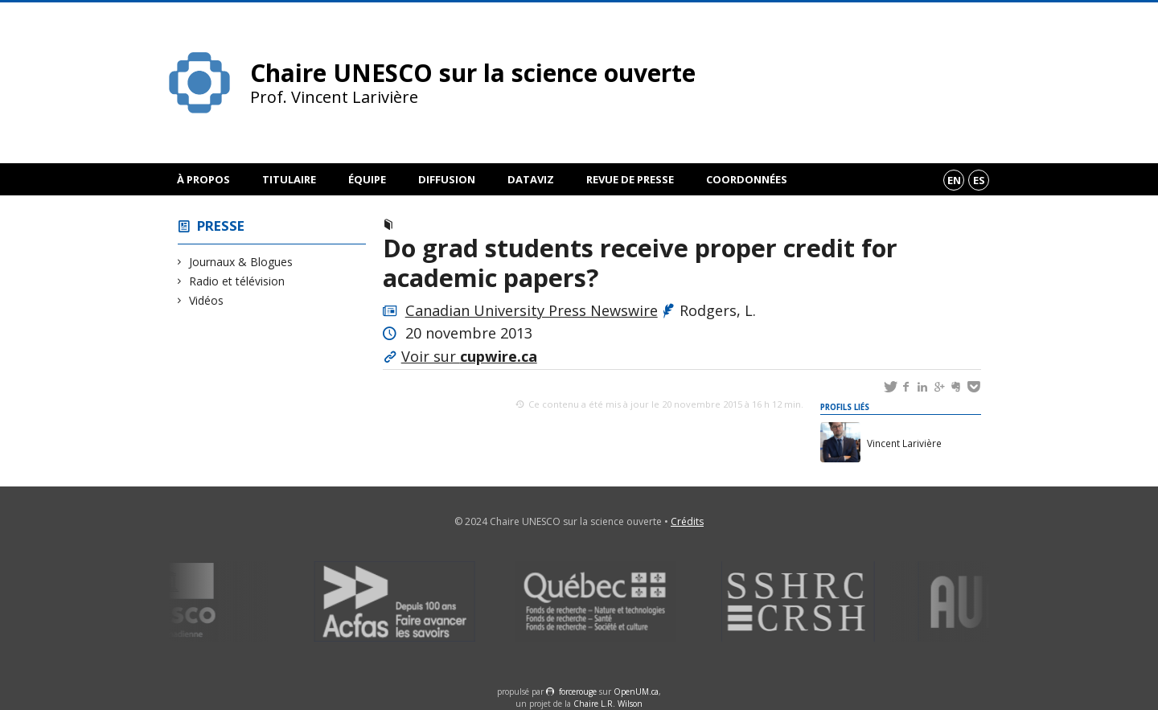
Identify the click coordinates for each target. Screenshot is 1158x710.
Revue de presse (630, 179)
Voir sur (469, 356)
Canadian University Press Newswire (531, 310)
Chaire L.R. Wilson (608, 703)
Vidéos (207, 300)
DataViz (530, 179)
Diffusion (446, 179)
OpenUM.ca (636, 691)
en (954, 180)
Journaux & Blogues (241, 261)
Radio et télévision (237, 281)
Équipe (367, 179)
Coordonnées (746, 179)
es (979, 180)
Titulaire (289, 179)
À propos (203, 179)
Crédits (687, 521)
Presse (220, 225)
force (578, 691)
